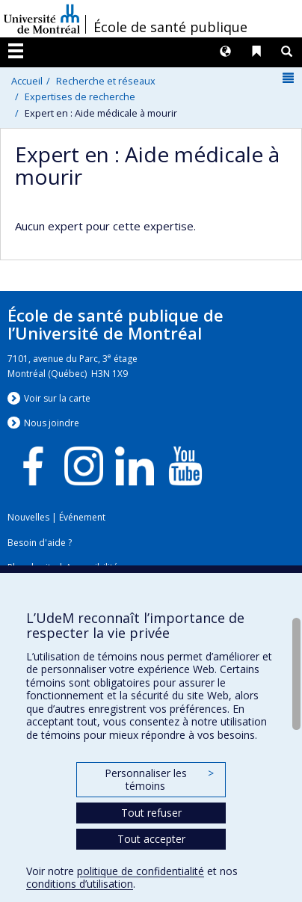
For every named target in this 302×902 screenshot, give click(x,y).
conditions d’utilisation (79, 884)
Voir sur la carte (57, 398)
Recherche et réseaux (105, 81)
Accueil (27, 81)
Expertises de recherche (80, 96)
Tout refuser (151, 813)
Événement (82, 517)
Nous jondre (51, 423)
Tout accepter (151, 839)
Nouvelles (28, 517)
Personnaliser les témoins (159, 780)
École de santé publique (170, 27)
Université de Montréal (42, 19)
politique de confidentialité (140, 871)
